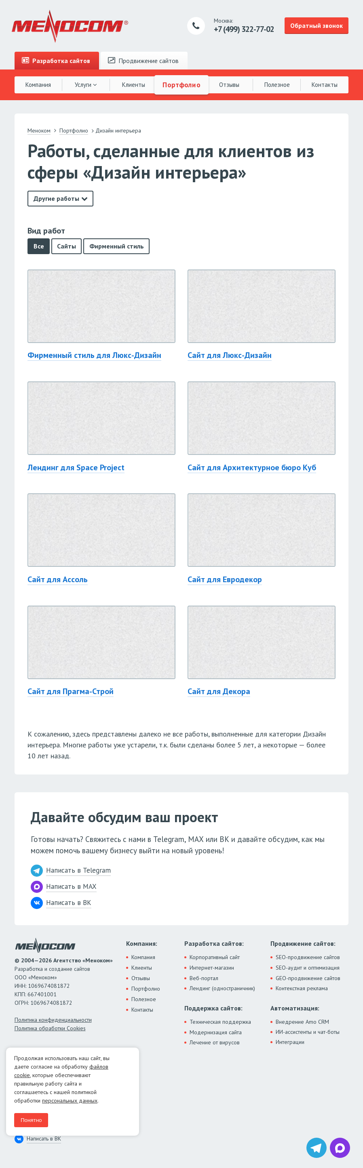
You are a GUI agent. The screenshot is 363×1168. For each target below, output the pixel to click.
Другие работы (56, 198)
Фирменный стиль (116, 246)
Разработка (56, 61)
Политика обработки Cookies (50, 1028)
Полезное (277, 84)
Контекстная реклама (302, 988)
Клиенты (133, 84)
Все (39, 246)
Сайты (66, 246)
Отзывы (229, 84)
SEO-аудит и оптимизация (308, 967)
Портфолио (181, 84)
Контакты (325, 84)
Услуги (86, 84)
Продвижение (143, 61)
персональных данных (69, 1100)
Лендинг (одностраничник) (222, 988)
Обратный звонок (316, 25)
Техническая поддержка (220, 1021)
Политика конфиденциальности (53, 1019)
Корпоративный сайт (215, 957)
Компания (38, 84)
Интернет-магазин (212, 967)
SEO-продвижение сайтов (308, 957)
